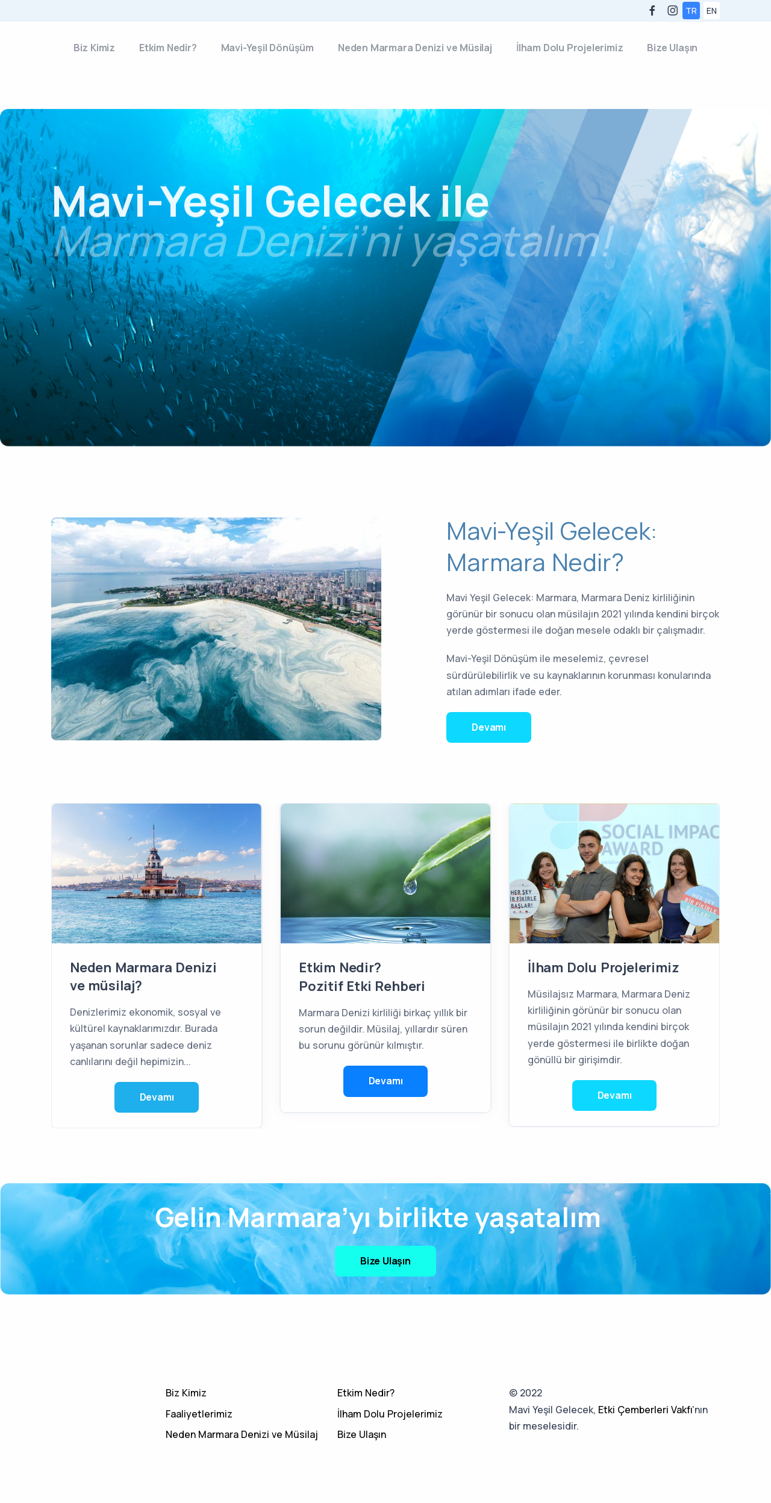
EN (712, 10)
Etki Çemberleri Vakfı (645, 1409)
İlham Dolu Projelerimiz (569, 47)
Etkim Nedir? (168, 47)
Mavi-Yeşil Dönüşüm (267, 47)
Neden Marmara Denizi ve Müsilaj (415, 47)
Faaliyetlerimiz (199, 1413)
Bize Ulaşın (672, 47)
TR (691, 10)
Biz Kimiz (94, 47)
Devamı (489, 727)
